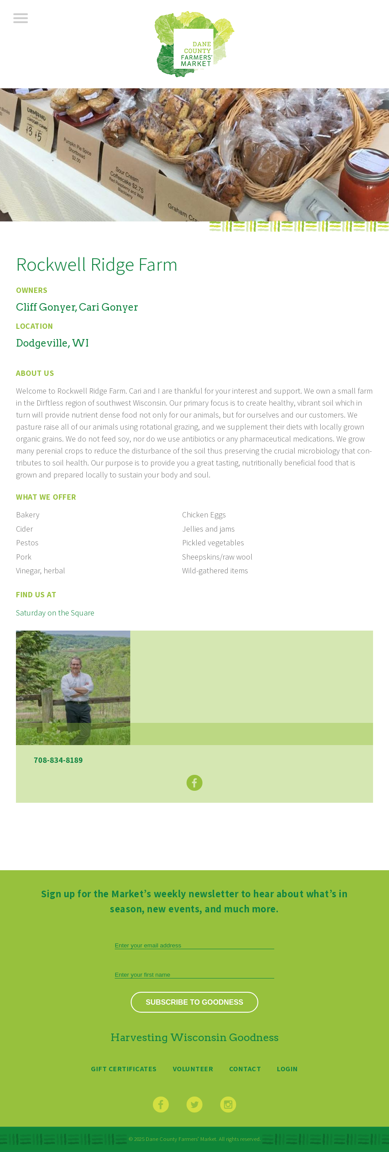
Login (287, 1068)
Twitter (194, 1105)
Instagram (228, 1105)
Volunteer (193, 1068)
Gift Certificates (124, 1068)
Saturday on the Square (55, 613)
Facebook (194, 783)
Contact (245, 1068)
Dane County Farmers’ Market (194, 44)
